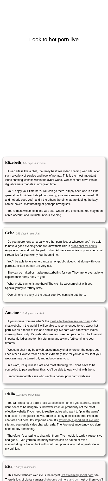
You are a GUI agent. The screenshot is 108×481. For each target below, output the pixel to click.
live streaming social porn (77, 475)
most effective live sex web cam (70, 321)
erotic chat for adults (84, 246)
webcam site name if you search (68, 403)
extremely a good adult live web (79, 420)
